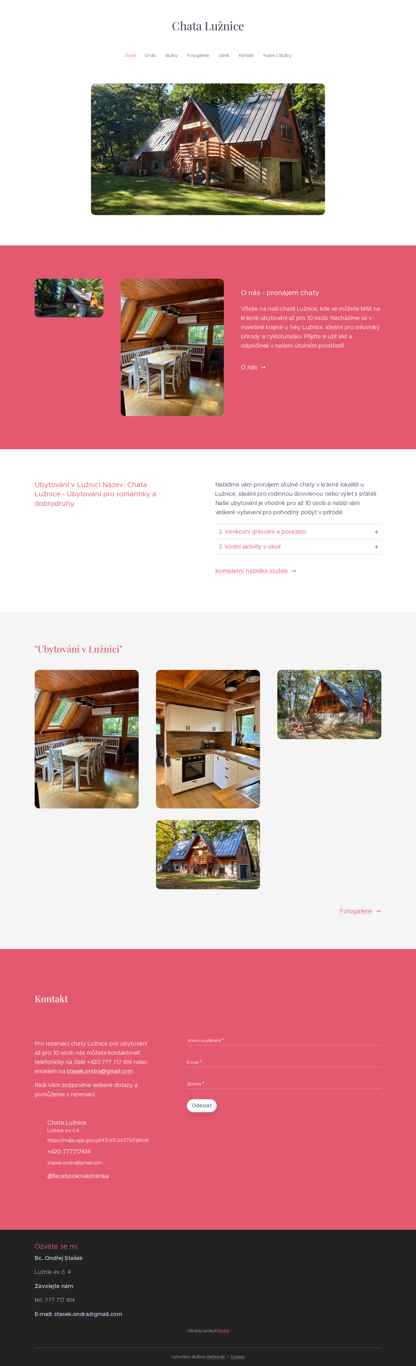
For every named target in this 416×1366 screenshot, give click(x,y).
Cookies (238, 1356)
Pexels (223, 1331)
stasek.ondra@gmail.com (100, 1072)
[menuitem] (182, 55)
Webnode (216, 1356)
